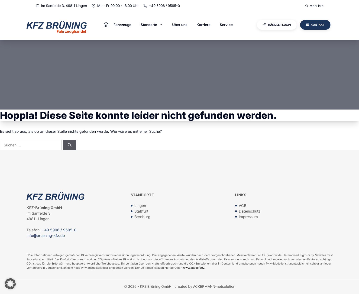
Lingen (140, 205)
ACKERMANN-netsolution (214, 286)
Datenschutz (249, 211)
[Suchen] (69, 145)
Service (226, 25)
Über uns (179, 25)
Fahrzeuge (122, 25)
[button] (10, 284)
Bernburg (142, 216)
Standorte (154, 25)
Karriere (203, 25)
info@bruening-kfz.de (45, 235)
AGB (242, 205)
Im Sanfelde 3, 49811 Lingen (64, 5)
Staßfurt (141, 211)
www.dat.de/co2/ (194, 267)
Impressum (248, 216)
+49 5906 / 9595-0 (164, 5)
